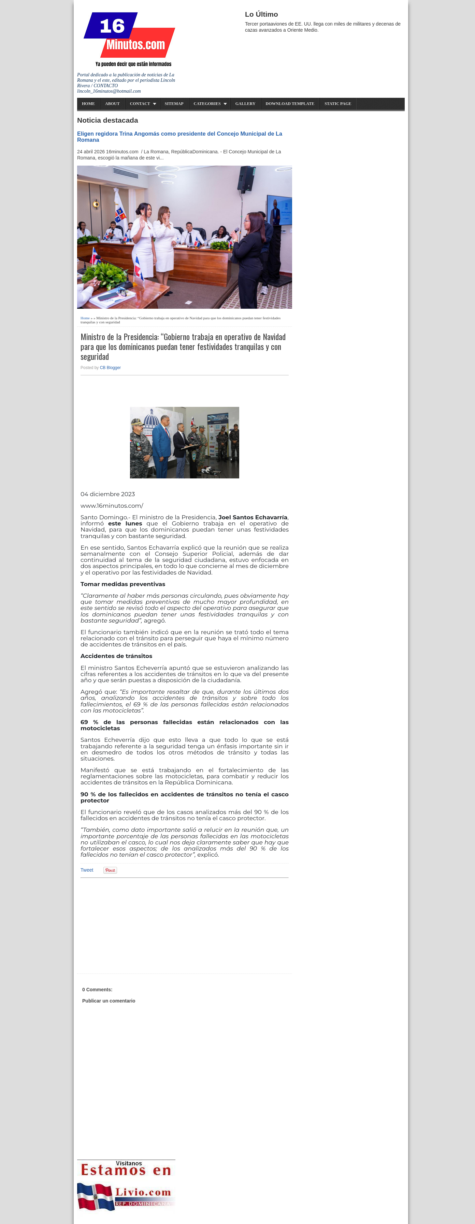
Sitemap (174, 103)
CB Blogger (110, 367)
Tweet (87, 870)
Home (88, 103)
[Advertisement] (133, 924)
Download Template (290, 103)
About (112, 103)
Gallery (245, 103)
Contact (140, 103)
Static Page (338, 103)
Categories (207, 103)
